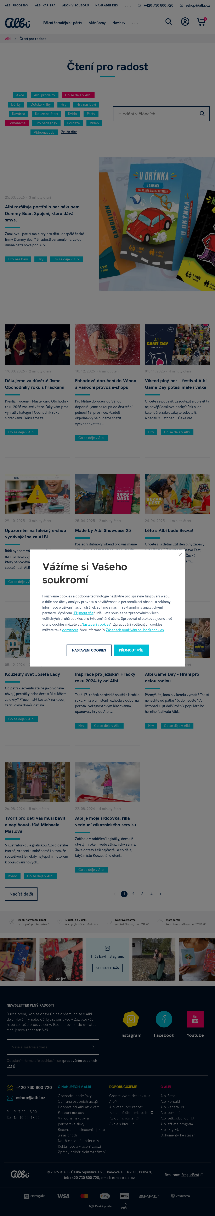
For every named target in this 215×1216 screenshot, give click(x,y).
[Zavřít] (180, 555)
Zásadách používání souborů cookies (135, 629)
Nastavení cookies (96, 624)
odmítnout (70, 629)
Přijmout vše (84, 613)
